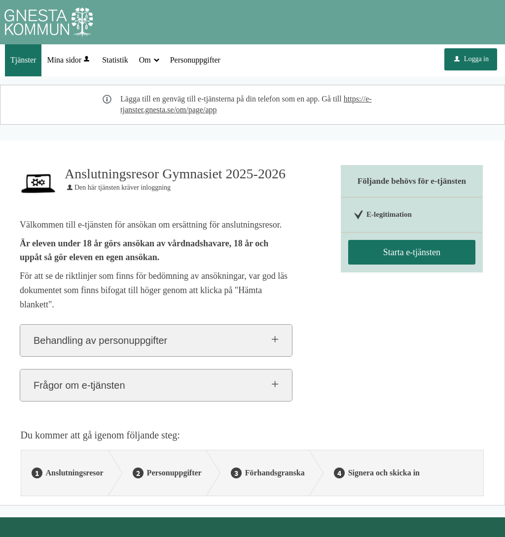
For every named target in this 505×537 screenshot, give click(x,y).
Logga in (471, 59)
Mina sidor (69, 60)
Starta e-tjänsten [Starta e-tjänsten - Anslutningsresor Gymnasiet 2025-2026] (411, 252)
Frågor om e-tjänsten (79, 385)
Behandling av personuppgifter (100, 340)
